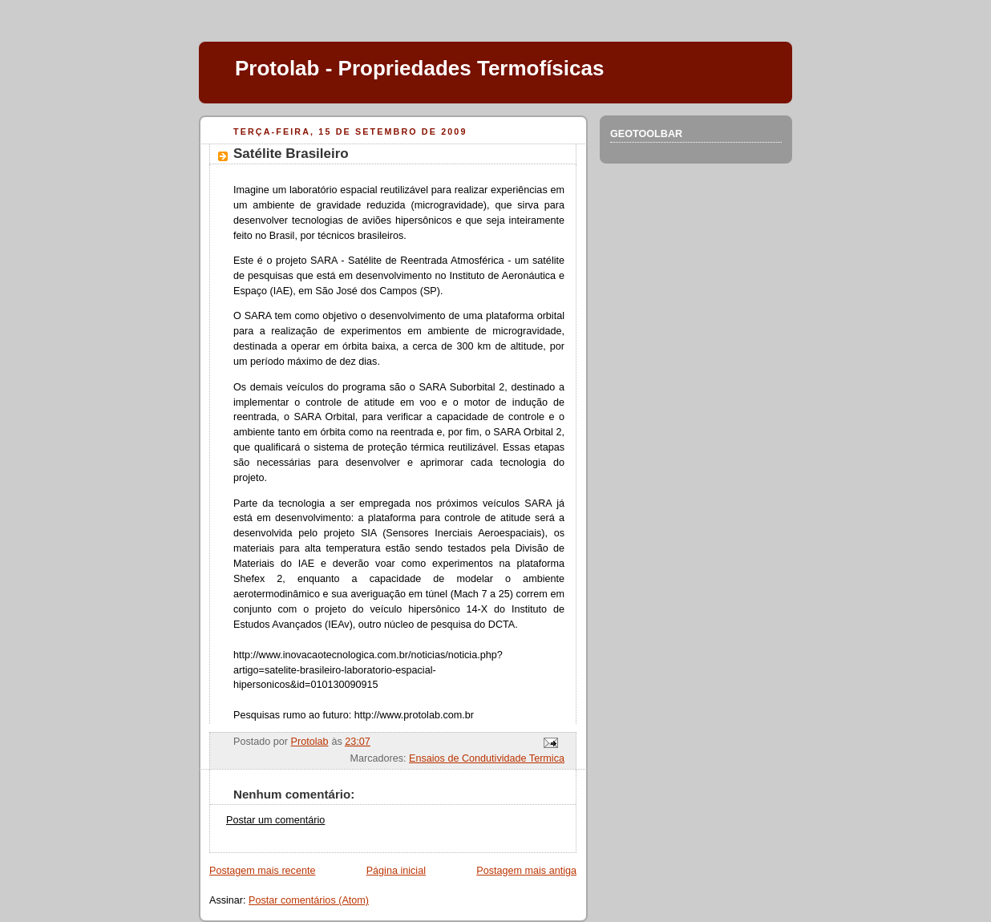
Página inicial (396, 870)
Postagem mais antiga (526, 870)
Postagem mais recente (262, 870)
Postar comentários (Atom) (309, 900)
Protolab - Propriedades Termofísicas (419, 68)
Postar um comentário (275, 820)
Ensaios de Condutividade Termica (486, 758)
